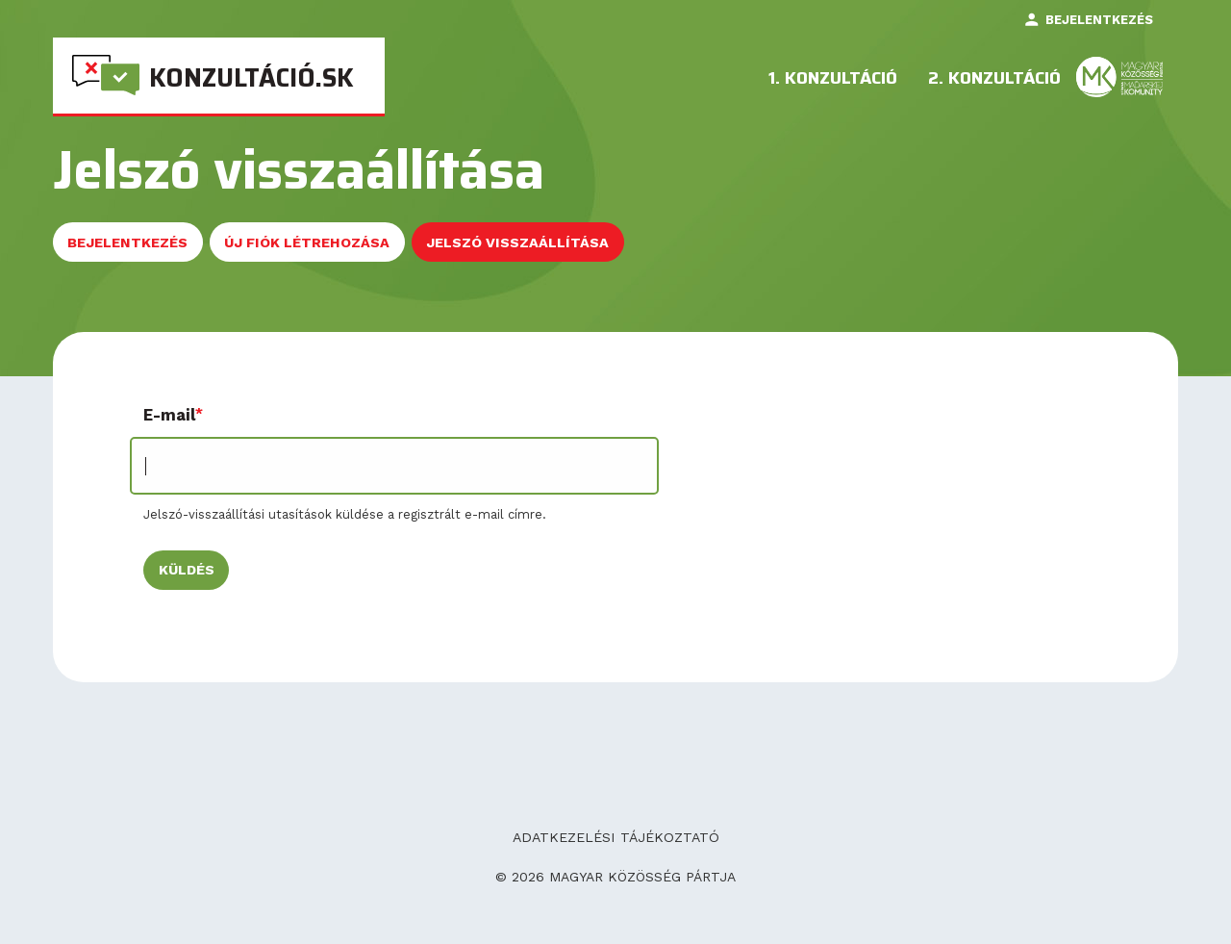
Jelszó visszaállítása (524, 249)
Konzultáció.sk (251, 77)
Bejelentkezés (1099, 20)
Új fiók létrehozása (306, 242)
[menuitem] (219, 76)
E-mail (169, 415)
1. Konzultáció (832, 80)
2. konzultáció (994, 80)
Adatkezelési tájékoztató (616, 837)
